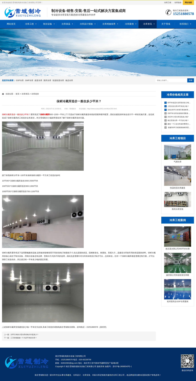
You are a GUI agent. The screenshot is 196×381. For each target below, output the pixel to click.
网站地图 (188, 2)
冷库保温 (66, 24)
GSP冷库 (20, 80)
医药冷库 (47, 80)
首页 (17, 94)
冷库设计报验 (86, 24)
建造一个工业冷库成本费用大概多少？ (177, 124)
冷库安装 (86, 375)
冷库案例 (129, 24)
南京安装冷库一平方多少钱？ (176, 120)
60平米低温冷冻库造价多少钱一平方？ (177, 103)
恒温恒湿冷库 (58, 80)
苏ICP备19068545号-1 (122, 366)
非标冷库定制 (98, 375)
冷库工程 (167, 2)
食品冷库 (69, 80)
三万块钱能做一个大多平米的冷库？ (24, 338)
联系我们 (184, 24)
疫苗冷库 (38, 80)
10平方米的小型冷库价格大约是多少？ (25, 335)
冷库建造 (67, 375)
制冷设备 (47, 24)
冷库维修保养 (108, 24)
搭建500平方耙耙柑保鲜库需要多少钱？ (177, 127)
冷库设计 (77, 375)
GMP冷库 (29, 80)
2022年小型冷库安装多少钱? (176, 117)
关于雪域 (165, 24)
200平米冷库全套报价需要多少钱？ (177, 113)
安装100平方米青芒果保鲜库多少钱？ (177, 110)
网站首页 (11, 24)
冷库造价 (177, 2)
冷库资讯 (147, 24)
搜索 (190, 80)
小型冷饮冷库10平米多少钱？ (176, 106)
